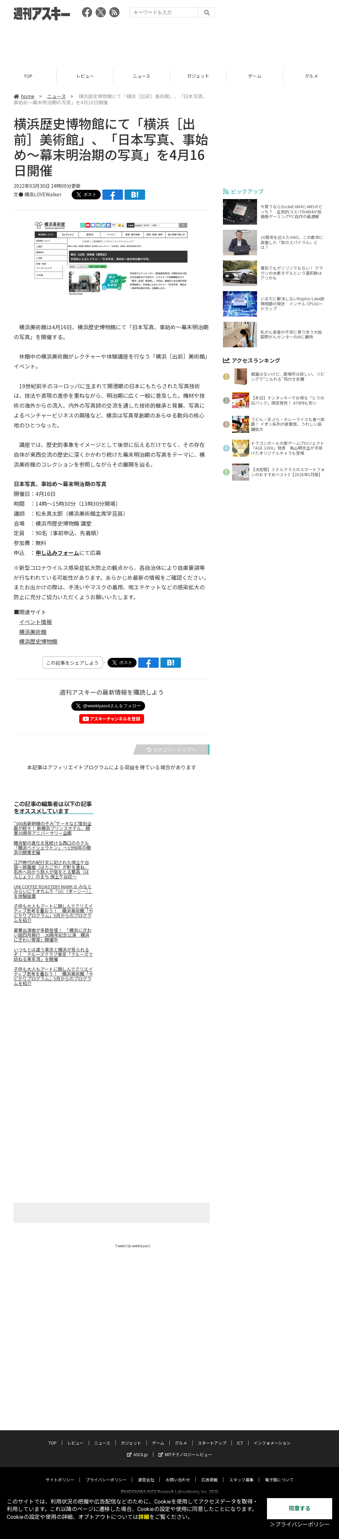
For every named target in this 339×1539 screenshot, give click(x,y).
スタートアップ (212, 1436)
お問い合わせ (178, 1473)
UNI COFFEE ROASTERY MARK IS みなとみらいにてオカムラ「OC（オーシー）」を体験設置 (53, 891)
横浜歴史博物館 (38, 641)
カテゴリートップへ (171, 749)
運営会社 (146, 1473)
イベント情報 (35, 622)
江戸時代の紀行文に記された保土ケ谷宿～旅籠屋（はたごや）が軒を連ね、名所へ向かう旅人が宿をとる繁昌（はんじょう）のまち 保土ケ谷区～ (51, 869)
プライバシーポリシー (106, 1473)
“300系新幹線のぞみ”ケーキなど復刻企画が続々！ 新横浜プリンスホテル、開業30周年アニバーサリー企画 (52, 828)
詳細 (143, 1517)
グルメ (181, 1436)
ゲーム (255, 76)
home (24, 96)
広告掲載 (209, 1473)
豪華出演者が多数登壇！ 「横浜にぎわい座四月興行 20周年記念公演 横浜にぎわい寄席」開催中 (52, 935)
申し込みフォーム (57, 552)
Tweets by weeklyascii (132, 1245)
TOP (28, 76)
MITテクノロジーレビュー (185, 1448)
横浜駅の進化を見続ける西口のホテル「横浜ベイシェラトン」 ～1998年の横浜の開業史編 (52, 848)
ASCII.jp (137, 1448)
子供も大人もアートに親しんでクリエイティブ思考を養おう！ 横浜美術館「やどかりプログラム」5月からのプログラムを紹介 (53, 913)
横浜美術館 (32, 632)
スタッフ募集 (241, 1473)
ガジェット (198, 76)
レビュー (85, 76)
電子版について (279, 1473)
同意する (300, 1508)
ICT (240, 1436)
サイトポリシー (60, 1473)
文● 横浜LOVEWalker (37, 194)
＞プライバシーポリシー (300, 1524)
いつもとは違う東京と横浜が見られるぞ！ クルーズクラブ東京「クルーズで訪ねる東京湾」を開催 (53, 954)
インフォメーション (272, 1436)
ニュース (141, 76)
